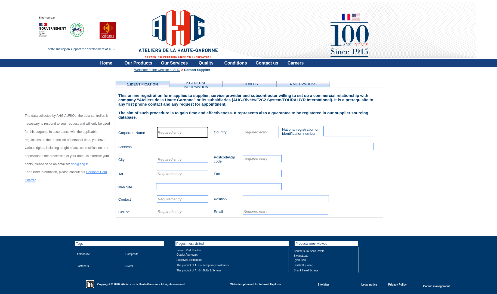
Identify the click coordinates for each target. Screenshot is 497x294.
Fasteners (83, 266)
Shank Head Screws (306, 270)
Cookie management (436, 285)
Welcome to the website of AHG (157, 70)
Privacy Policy (397, 284)
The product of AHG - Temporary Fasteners (203, 265)
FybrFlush (300, 260)
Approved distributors (189, 259)
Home (106, 63)
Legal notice (369, 284)
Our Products (138, 63)
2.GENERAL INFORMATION (196, 85)
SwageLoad (301, 255)
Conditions (235, 63)
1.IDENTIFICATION (142, 84)
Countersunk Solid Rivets (309, 251)
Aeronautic (83, 254)
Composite (131, 254)
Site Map (323, 284)
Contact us (267, 63)
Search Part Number (189, 250)
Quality (206, 63)
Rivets (129, 266)
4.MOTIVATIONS (303, 84)
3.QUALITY (249, 84)
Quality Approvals (187, 254)
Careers (296, 63)
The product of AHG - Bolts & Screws (199, 270)
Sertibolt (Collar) (303, 265)
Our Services (174, 63)
